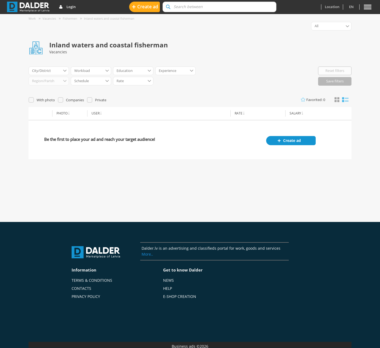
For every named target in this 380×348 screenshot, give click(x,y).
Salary (295, 113)
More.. (147, 254)
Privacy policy (86, 296)
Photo (62, 113)
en (351, 6)
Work (32, 18)
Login (67, 7)
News (168, 280)
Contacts (81, 288)
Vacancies (49, 18)
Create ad (145, 6)
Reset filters (334, 70)
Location (332, 6)
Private (100, 100)
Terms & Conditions (92, 280)
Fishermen (70, 18)
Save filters (335, 81)
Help (167, 288)
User (96, 113)
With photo (46, 100)
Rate (238, 113)
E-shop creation (179, 296)
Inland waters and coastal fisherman (109, 18)
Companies (75, 100)
